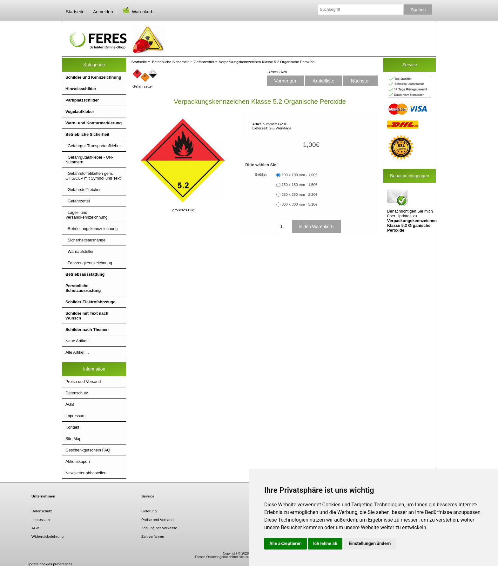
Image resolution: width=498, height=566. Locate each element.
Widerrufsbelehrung (47, 536)
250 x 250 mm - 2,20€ (300, 194)
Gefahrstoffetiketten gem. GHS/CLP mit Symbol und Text (93, 176)
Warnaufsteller (79, 251)
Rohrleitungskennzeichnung (91, 228)
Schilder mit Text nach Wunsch (86, 315)
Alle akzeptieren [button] (285, 543)
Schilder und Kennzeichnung (93, 77)
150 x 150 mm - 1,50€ (300, 184)
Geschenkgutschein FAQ (87, 450)
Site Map (73, 438)
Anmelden (103, 11)
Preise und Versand (83, 381)
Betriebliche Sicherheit (170, 62)
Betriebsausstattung (84, 274)
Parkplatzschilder (82, 100)
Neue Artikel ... (78, 341)
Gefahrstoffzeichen (83, 189)
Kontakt (72, 427)
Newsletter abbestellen (85, 473)
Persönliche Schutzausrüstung (83, 288)
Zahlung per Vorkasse (159, 528)
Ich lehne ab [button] (325, 543)
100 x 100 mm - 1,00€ (300, 175)
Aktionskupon (77, 461)
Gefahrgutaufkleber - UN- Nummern (89, 159)
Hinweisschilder (80, 88)
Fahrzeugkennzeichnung (88, 262)
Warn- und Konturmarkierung (93, 123)
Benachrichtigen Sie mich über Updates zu (412, 210)
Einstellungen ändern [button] (370, 543)
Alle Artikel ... (77, 352)
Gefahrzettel (204, 62)
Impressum (75, 415)
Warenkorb (137, 11)
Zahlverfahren (152, 536)
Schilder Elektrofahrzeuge (90, 301)
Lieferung (149, 511)
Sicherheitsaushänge (85, 240)
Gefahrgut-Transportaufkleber (93, 145)
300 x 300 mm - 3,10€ (300, 204)
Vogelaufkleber (79, 111)
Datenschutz (76, 393)
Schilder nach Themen (87, 329)
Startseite (75, 11)
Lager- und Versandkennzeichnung (86, 215)
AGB (69, 404)
